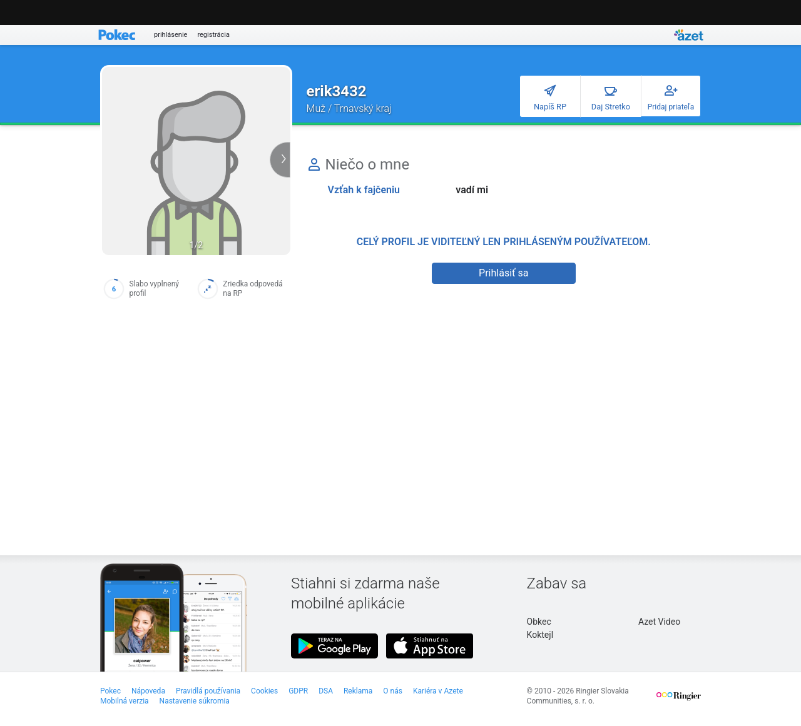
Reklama (358, 691)
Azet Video (659, 622)
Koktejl (540, 635)
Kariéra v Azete (438, 691)
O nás (392, 691)
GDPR (298, 691)
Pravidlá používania (208, 691)
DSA (326, 691)
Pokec (110, 691)
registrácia (213, 35)
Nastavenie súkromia (195, 701)
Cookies (264, 691)
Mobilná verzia (124, 701)
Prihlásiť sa (503, 273)
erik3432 (337, 91)
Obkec (539, 622)
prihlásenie (170, 35)
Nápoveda (148, 691)
